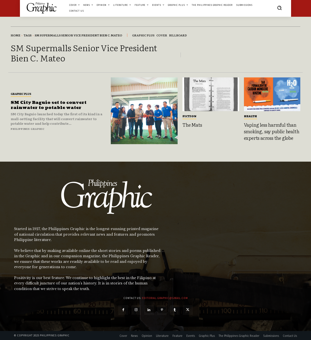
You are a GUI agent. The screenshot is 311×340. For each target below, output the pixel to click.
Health (250, 116)
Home (15, 35)
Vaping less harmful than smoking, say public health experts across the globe (271, 131)
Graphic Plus (21, 94)
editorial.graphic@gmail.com (165, 298)
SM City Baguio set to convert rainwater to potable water (49, 105)
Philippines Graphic (28, 129)
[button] (279, 8)
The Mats (192, 124)
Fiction (189, 116)
